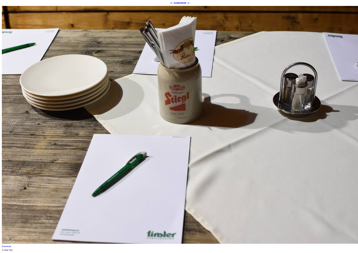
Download (6, 246)
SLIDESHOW (180, 3)
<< (171, 3)
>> (188, 3)
